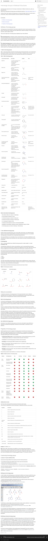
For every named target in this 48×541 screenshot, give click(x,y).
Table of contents (40, 5)
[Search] (42, 1)
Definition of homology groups (7, 19)
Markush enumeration (5, 21)
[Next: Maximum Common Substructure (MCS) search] (37, 537)
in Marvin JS (34, 11)
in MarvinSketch (27, 11)
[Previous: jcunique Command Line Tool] (7, 537)
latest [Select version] (12, 1)
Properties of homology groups (7, 23)
